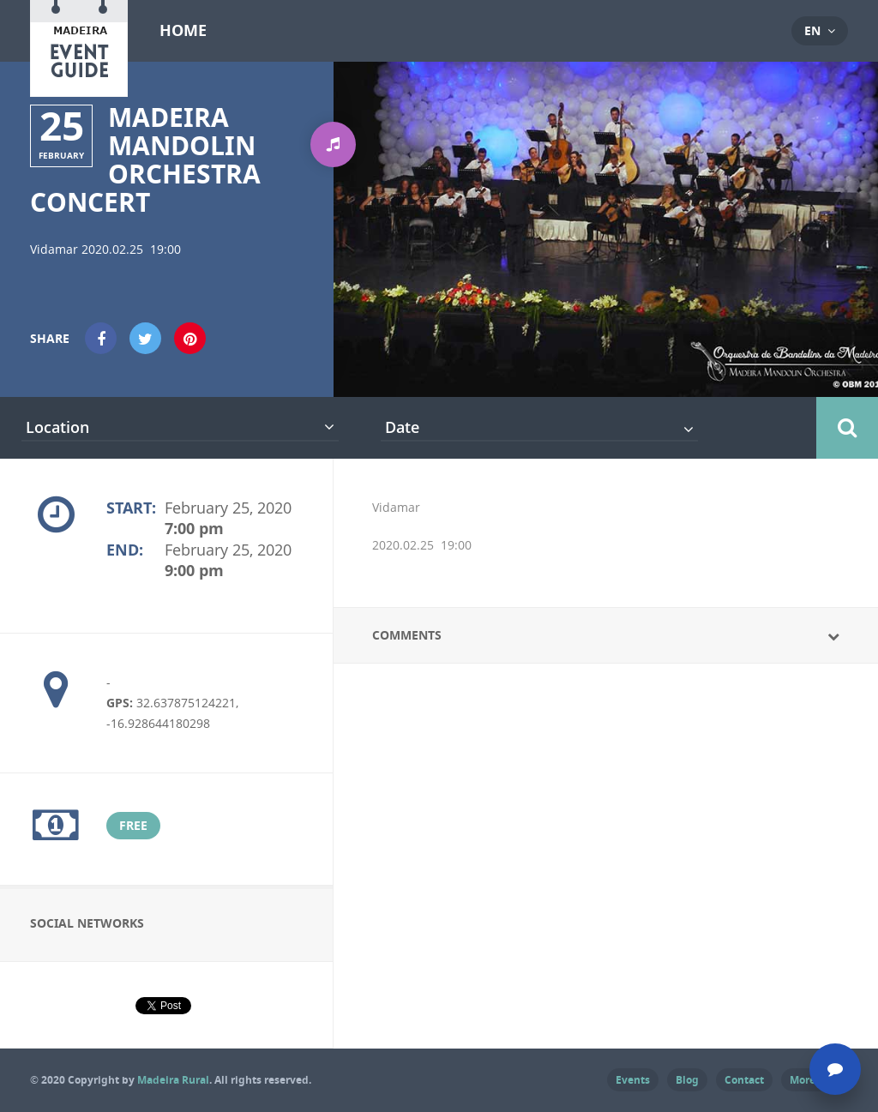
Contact (744, 1080)
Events (633, 1080)
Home (183, 30)
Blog (687, 1080)
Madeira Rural (173, 1080)
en (812, 30)
